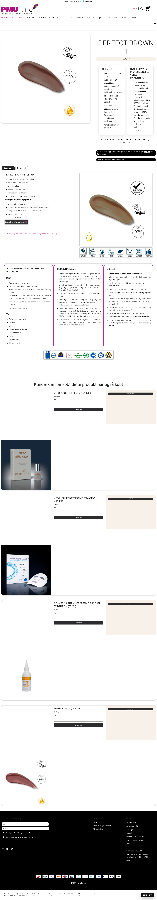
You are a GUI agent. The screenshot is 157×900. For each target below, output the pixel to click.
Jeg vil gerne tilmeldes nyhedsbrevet (26, 832)
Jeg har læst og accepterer (20, 837)
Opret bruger (101, 154)
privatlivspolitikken (28, 837)
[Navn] (25, 824)
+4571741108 (138, 837)
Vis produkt (130, 394)
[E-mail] (25, 828)
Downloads (21, 168)
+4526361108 (138, 840)
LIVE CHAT (147, 895)
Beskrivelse (8, 168)
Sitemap (128, 860)
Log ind (147, 152)
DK (135, 8)
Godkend (7, 842)
